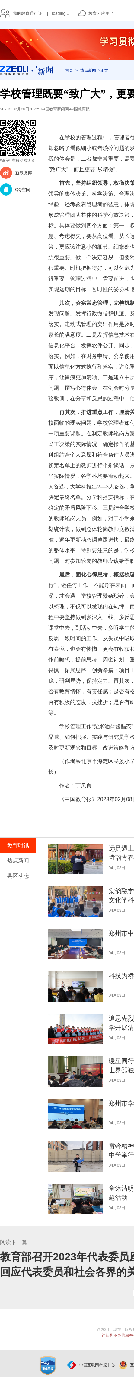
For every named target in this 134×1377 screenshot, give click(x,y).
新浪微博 (23, 172)
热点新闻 (88, 70)
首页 (69, 70)
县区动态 (18, 876)
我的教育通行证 (26, 13)
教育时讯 (18, 845)
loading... (60, 13)
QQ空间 (22, 189)
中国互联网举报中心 (97, 1365)
